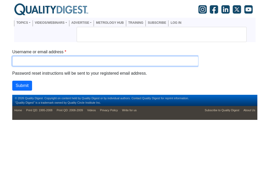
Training (135, 23)
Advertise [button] (80, 23)
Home (18, 110)
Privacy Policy (109, 110)
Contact (136, 98)
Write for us (129, 110)
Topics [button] (22, 23)
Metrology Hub (110, 23)
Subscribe (157, 23)
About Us (249, 110)
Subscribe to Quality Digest (222, 110)
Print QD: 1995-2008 (39, 110)
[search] (155, 34)
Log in (176, 23)
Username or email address (38, 52)
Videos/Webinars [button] (50, 23)
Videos (91, 110)
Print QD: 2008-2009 (70, 110)
